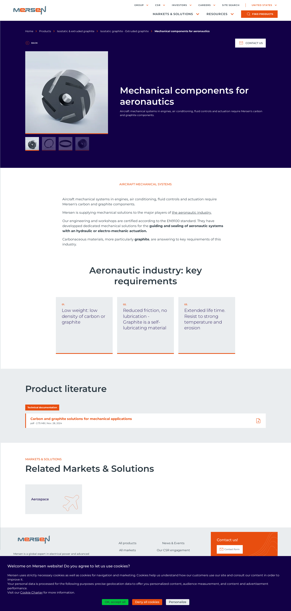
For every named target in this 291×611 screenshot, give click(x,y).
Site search (231, 5)
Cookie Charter (31, 592)
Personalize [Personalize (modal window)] (177, 602)
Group (139, 5)
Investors (179, 5)
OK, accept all (115, 602)
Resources (217, 14)
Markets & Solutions (173, 14)
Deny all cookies (147, 602)
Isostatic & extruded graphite (75, 31)
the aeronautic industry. (192, 213)
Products (45, 31)
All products (127, 543)
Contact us (250, 43)
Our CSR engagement (173, 550)
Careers (204, 5)
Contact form (232, 549)
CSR (158, 5)
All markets (127, 550)
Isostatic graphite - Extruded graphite (124, 31)
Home (29, 31)
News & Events (173, 543)
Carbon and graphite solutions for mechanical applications (81, 419)
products (262, 14)
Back (34, 43)
